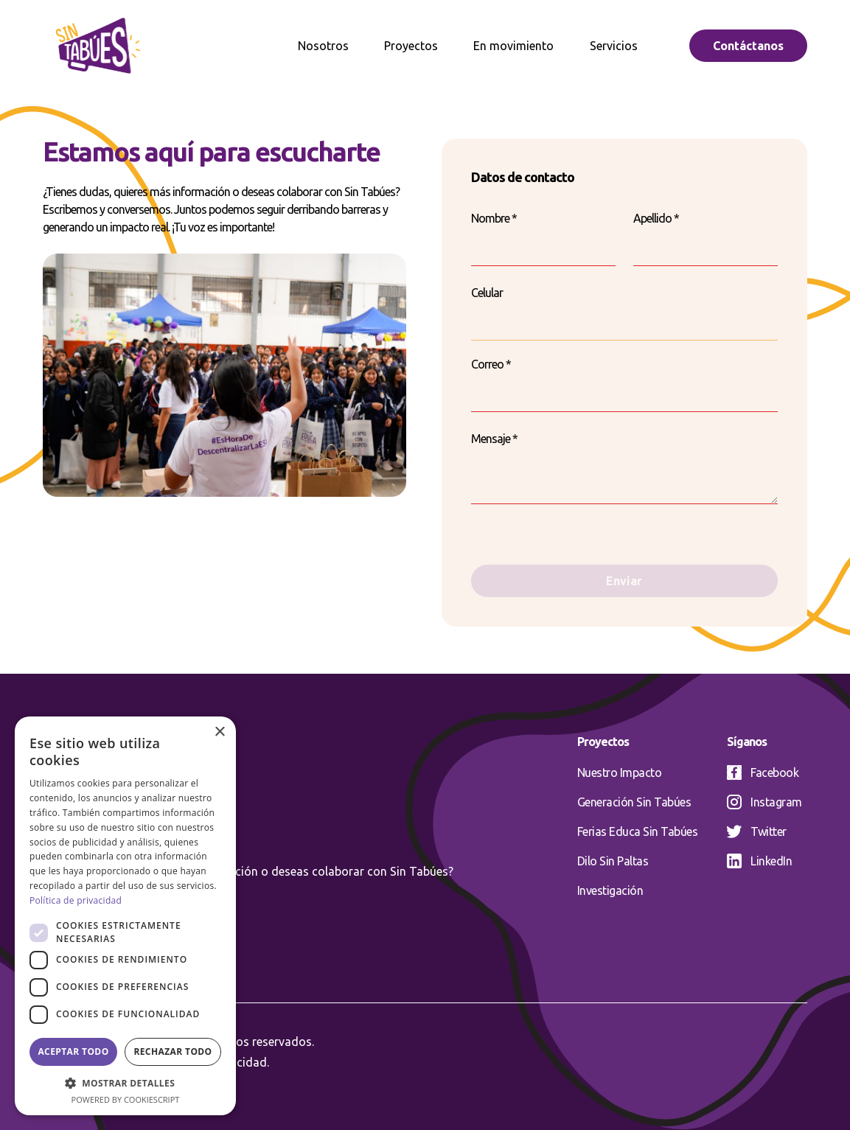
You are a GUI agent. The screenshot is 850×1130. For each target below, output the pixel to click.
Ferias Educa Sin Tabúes (637, 831)
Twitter (757, 831)
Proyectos (411, 45)
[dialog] (125, 915)
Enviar (624, 580)
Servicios (614, 45)
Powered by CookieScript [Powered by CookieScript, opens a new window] (126, 1099)
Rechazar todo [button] (172, 1051)
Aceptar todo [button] (73, 1051)
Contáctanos (748, 45)
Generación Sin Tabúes (634, 802)
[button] (125, 1082)
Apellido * (656, 218)
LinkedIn (759, 861)
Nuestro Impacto (619, 772)
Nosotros (323, 45)
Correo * (491, 364)
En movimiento (513, 45)
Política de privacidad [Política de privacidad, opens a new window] (75, 900)
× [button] (219, 732)
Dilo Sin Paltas (613, 861)
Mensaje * (494, 438)
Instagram (764, 802)
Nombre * (494, 218)
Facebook (762, 772)
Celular (487, 292)
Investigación (610, 890)
